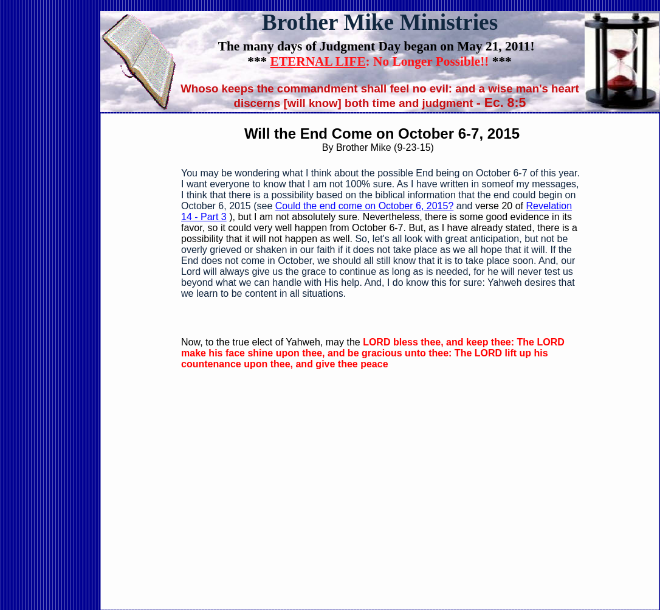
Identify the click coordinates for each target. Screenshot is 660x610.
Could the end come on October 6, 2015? (364, 206)
